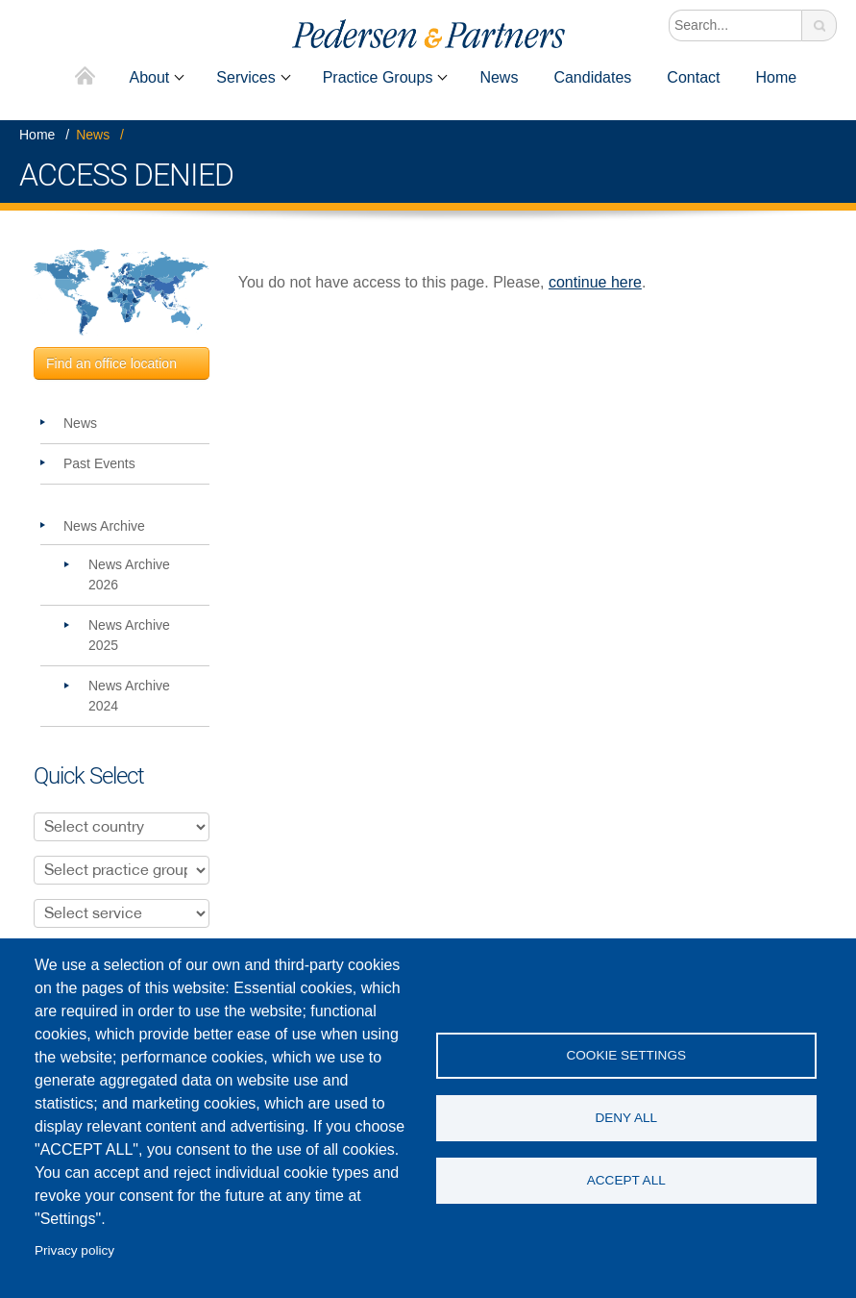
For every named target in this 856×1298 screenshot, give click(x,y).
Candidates (592, 77)
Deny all (626, 1118)
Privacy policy (74, 1250)
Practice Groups (378, 77)
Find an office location (111, 363)
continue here (595, 282)
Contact (693, 77)
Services (245, 77)
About (150, 77)
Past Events (99, 463)
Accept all (626, 1180)
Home (85, 77)
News (498, 77)
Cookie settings (626, 1055)
